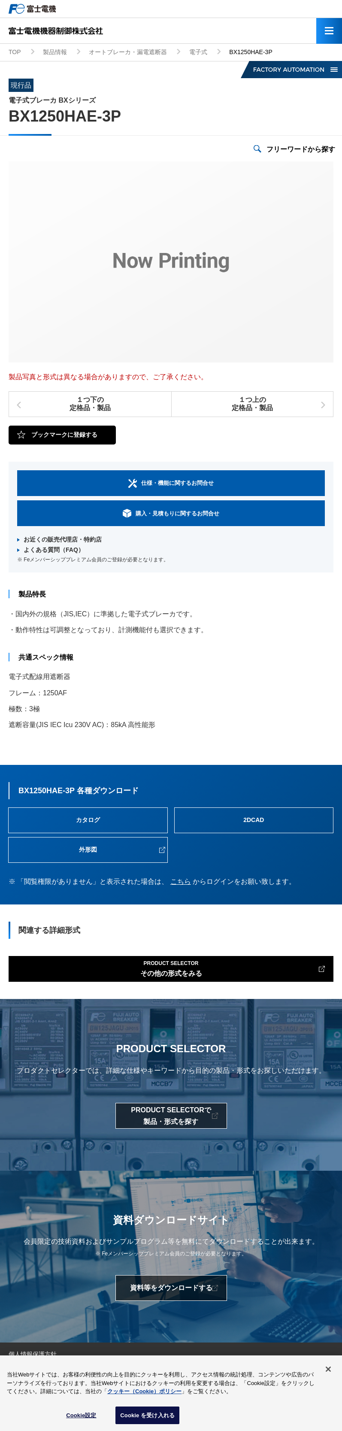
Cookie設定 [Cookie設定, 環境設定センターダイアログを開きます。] (81, 1419)
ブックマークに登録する (64, 434)
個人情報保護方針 (33, 1354)
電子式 (198, 52)
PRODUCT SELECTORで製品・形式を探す (171, 1115)
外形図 (88, 849)
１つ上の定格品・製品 (252, 403)
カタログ (88, 819)
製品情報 (55, 52)
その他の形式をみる (171, 968)
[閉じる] (328, 1372)
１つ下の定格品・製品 (90, 403)
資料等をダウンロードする (171, 1287)
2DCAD (253, 819)
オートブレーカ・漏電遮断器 (128, 52)
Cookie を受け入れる (147, 1419)
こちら (180, 881)
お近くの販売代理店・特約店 (63, 539)
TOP (15, 52)
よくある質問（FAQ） (54, 549)
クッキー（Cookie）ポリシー (144, 1394)
